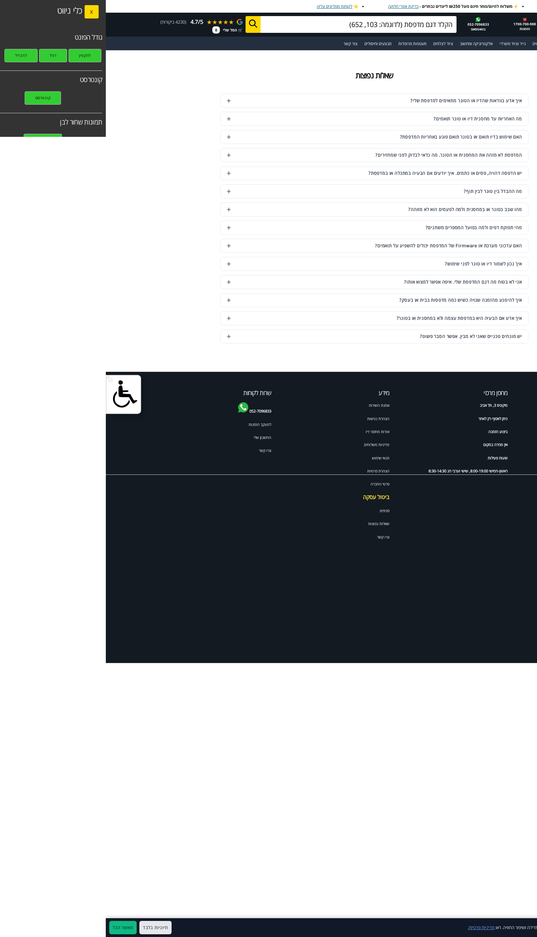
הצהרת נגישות (272, 418)
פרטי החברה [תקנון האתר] (274, 483)
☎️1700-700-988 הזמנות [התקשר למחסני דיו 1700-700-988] (419, 24)
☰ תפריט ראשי (515, 44)
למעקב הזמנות (154, 424)
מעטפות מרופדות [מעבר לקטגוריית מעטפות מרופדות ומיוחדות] (306, 44)
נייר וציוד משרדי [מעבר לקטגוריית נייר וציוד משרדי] (407, 44)
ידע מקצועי (511, 405)
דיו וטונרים (471, 405)
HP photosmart (506, 470)
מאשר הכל (17, 927)
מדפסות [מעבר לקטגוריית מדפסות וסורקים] (466, 44)
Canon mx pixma (505, 483)
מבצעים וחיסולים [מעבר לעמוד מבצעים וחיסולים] (272, 44)
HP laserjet (510, 457)
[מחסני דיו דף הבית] (490, 24)
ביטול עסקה (270, 497)
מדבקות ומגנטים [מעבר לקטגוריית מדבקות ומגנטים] (440, 44)
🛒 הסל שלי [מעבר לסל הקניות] (122, 29)
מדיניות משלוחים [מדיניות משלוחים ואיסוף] (271, 444)
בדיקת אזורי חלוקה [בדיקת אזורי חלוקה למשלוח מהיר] (297, 6)
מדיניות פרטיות (376, 927)
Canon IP (512, 536)
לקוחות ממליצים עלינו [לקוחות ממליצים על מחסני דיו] (229, 6)
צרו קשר (277, 536)
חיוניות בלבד (49, 927)
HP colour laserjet (463, 483)
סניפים (279, 510)
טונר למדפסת (509, 431)
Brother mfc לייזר (465, 470)
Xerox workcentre (464, 536)
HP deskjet (510, 444)
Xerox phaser (508, 523)
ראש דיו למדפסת (466, 431)
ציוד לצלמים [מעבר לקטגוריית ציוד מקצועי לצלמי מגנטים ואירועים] (337, 44)
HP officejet (469, 444)
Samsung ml (509, 510)
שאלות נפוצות (273, 523)
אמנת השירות (273, 405)
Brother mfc (469, 457)
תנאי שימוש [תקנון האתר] (275, 457)
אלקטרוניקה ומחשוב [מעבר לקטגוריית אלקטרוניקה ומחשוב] (370, 44)
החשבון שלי (156, 437)
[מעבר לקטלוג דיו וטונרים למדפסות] (488, 43)
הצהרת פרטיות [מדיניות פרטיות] (272, 470)
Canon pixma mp (464, 497)
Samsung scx (468, 510)
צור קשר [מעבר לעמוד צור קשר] (245, 44)
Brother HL (510, 497)
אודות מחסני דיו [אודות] (272, 431)
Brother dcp (509, 418)
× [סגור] (528, 928)
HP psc (473, 523)
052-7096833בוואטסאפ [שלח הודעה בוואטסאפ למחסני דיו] (372, 24)
